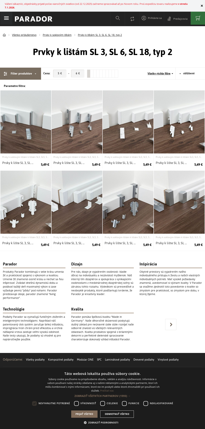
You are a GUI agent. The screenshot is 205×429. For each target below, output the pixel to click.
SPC (99, 355)
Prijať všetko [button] (84, 414)
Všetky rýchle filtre (160, 69)
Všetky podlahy (35, 355)
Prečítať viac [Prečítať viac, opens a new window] (107, 390)
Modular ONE (85, 355)
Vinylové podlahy (168, 355)
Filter (20, 69)
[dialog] (102, 398)
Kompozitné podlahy (60, 355)
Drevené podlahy (143, 355)
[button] (102, 396)
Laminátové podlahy (117, 355)
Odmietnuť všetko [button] (117, 414)
